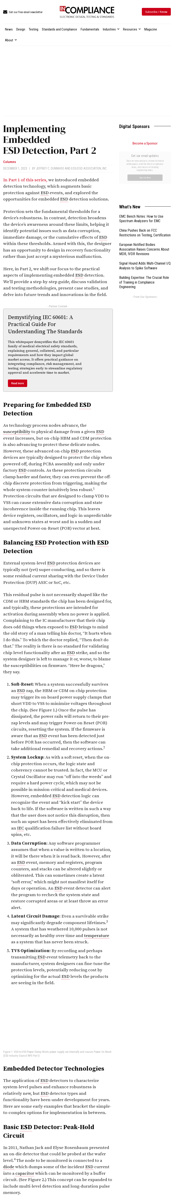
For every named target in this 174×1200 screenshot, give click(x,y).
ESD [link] (45, 193)
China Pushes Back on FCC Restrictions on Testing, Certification (145, 181)
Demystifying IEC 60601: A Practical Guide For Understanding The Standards (45, 324)
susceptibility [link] (16, 431)
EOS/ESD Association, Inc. (89, 168)
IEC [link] (20, 828)
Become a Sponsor (145, 143)
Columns (9, 162)
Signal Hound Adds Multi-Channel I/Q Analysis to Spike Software (145, 214)
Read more (17, 383)
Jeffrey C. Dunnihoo (50, 168)
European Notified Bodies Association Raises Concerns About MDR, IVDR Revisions (144, 198)
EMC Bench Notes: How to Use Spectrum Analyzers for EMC (141, 167)
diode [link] (8, 1167)
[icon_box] (23, 12)
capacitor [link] (24, 1173)
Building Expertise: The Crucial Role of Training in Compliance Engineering (144, 231)
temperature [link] (96, 935)
